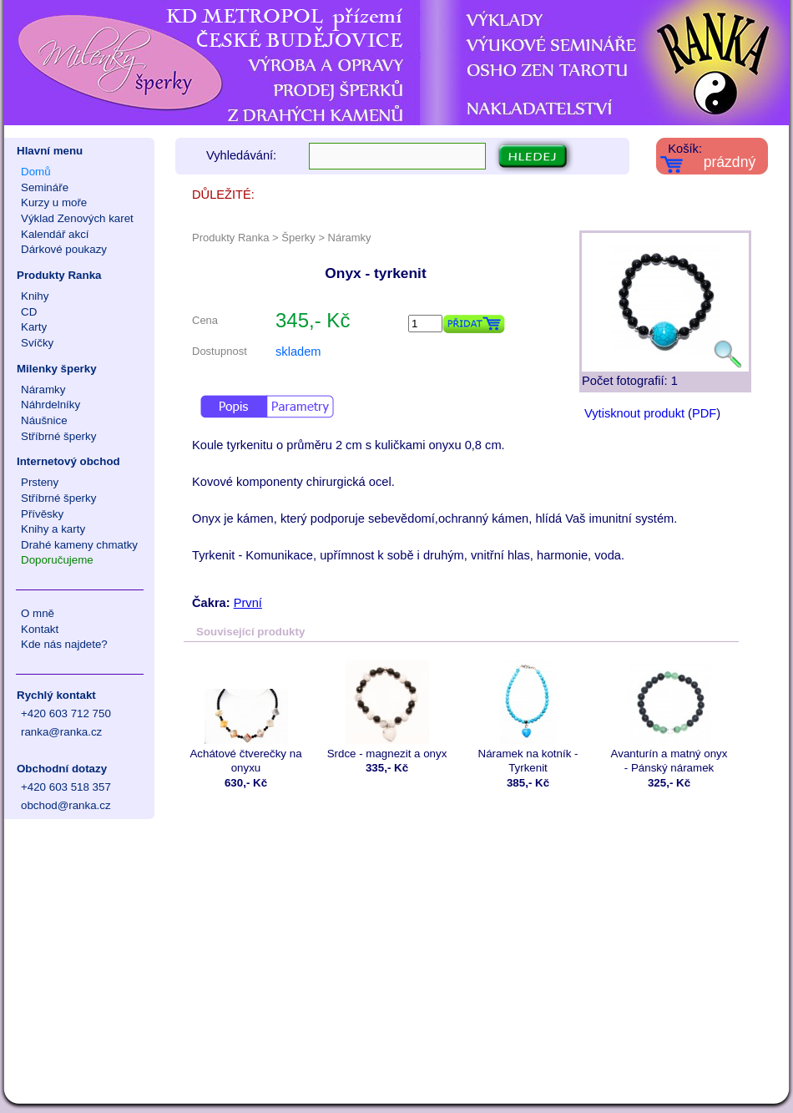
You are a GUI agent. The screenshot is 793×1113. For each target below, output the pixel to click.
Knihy (34, 296)
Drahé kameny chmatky (79, 545)
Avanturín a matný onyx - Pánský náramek (669, 717)
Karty (34, 327)
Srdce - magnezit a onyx (386, 710)
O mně (37, 613)
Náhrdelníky (50, 404)
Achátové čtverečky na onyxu (245, 717)
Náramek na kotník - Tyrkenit (527, 717)
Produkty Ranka (59, 275)
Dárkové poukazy (64, 249)
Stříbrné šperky (58, 436)
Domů (36, 171)
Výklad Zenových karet (77, 218)
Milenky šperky (57, 368)
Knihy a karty (53, 529)
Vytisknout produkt (634, 413)
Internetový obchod (68, 461)
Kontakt (39, 629)
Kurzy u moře (54, 202)
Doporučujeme (57, 560)
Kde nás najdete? (64, 644)
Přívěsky (42, 514)
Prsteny (39, 482)
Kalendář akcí (55, 234)
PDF (704, 413)
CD (29, 312)
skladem (298, 351)
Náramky (43, 389)
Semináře (44, 187)
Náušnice (44, 420)
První (248, 603)
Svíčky (37, 342)
